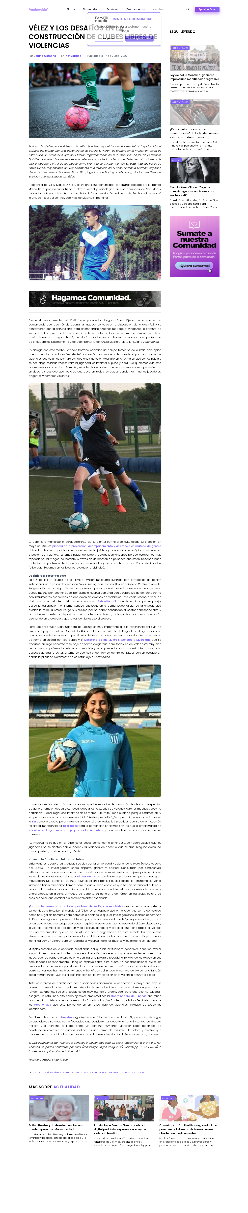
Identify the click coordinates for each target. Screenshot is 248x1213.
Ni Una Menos (86, 876)
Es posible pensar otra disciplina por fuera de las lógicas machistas (77, 906)
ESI (34, 821)
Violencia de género (109, 1072)
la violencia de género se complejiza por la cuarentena (66, 830)
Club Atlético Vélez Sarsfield (54, 1072)
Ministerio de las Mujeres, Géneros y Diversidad (117, 640)
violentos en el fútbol (133, 1072)
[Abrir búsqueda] (188, 9)
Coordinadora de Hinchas (128, 996)
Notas (71, 9)
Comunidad (91, 9)
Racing (93, 1072)
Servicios (112, 9)
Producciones (135, 9)
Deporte (75, 1072)
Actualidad (73, 56)
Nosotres (159, 9)
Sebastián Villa (108, 601)
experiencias (42, 1005)
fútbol (84, 1072)
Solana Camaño (45, 56)
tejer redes (70, 826)
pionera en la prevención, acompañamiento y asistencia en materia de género (106, 546)
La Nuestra (64, 1017)
